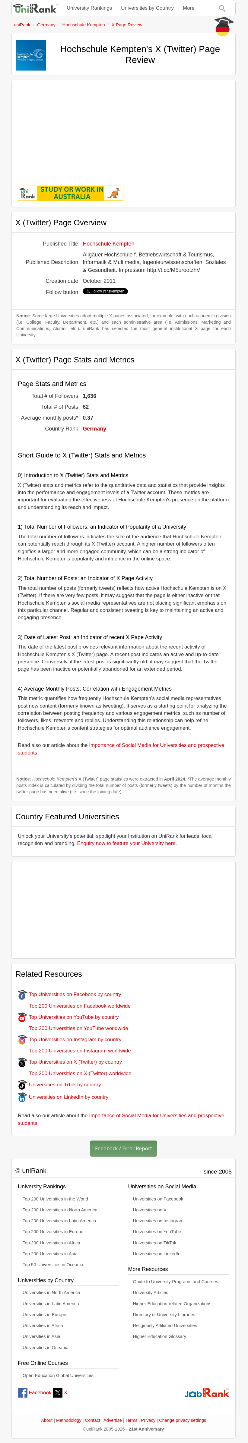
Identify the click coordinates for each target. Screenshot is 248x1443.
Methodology (68, 1420)
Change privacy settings (182, 1420)
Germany (94, 429)
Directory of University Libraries (164, 1314)
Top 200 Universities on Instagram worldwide (74, 1051)
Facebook (34, 1392)
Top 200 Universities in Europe (53, 1231)
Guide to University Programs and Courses (175, 1281)
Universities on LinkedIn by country (63, 1097)
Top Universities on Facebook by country (69, 994)
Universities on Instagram (158, 1220)
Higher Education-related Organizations (172, 1303)
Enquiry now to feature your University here (126, 843)
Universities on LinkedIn (157, 1253)
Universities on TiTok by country (59, 1085)
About (46, 1420)
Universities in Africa (43, 1325)
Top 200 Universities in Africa (51, 1242)
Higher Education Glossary (159, 1336)
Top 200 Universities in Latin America (59, 1220)
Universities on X (150, 1209)
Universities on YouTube (157, 1231)
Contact (92, 1420)
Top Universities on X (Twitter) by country (70, 1062)
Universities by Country (147, 8)
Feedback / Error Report (123, 1148)
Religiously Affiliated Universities (165, 1325)
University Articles (150, 1292)
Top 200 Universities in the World (55, 1199)
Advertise (112, 1420)
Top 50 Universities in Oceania (53, 1264)
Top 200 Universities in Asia (50, 1253)
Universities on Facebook (158, 1199)
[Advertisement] (123, 128)
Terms (132, 1420)
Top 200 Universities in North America (60, 1209)
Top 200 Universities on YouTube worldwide (73, 1028)
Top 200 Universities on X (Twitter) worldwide (75, 1073)
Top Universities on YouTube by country (68, 1017)
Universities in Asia (41, 1336)
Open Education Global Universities (58, 1375)
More (189, 8)
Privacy (148, 1420)
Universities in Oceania (45, 1347)
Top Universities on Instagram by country (70, 1039)
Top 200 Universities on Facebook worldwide (74, 1006)
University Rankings (89, 8)
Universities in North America (51, 1292)
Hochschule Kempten (108, 244)
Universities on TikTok (154, 1242)
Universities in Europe (44, 1314)
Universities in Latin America (51, 1303)
